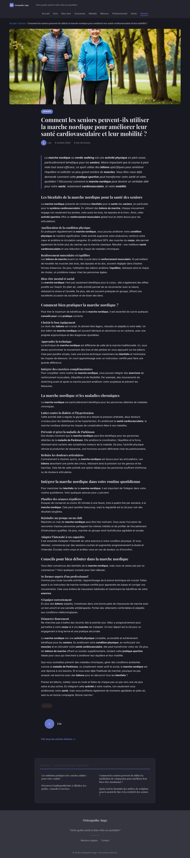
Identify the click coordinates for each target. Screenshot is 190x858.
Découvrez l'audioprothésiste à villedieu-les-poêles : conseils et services (64, 787)
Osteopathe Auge (95, 820)
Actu (55, 13)
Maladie (93, 13)
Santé (134, 13)
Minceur (104, 13)
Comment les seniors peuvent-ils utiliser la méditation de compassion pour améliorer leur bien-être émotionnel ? (123, 778)
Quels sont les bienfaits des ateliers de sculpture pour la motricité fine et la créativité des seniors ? (124, 792)
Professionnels (119, 13)
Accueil (45, 13)
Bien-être (66, 13)
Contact (105, 840)
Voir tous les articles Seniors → (58, 739)
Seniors (144, 13)
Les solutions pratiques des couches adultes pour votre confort (63, 777)
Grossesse (79, 13)
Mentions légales (89, 840)
